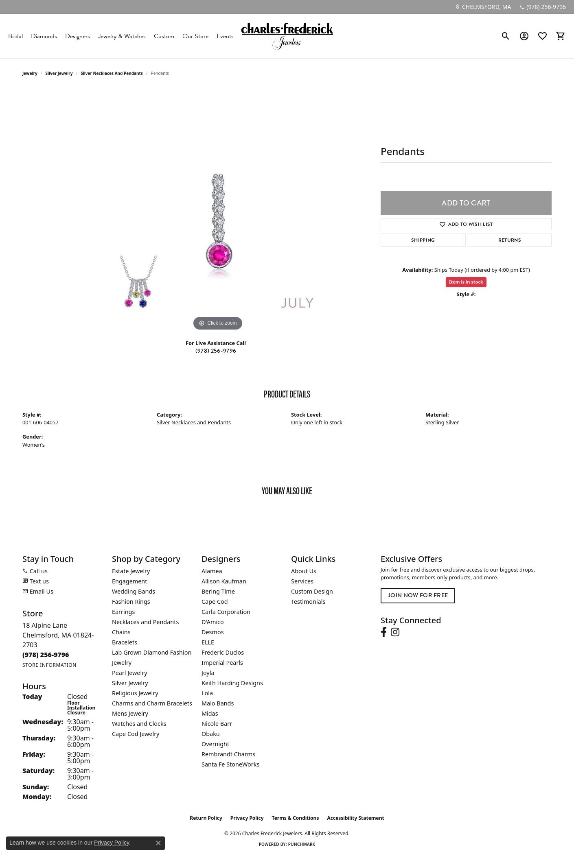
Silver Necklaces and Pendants (112, 73)
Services (302, 581)
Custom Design (312, 591)
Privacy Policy (247, 818)
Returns (509, 240)
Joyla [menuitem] (208, 673)
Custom (164, 36)
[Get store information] (49, 665)
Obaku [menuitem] (211, 734)
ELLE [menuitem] (208, 642)
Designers (77, 36)
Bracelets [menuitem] (124, 642)
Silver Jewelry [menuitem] (130, 683)
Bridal (15, 36)
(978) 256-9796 (215, 351)
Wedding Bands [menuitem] (133, 591)
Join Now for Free (418, 595)
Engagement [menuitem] (129, 581)
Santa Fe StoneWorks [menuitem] (230, 764)
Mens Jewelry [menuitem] (130, 713)
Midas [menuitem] (210, 713)
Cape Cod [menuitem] (215, 601)
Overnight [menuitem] (215, 744)
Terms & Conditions (295, 818)
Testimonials (308, 601)
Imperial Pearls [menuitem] (222, 662)
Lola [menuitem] (207, 693)
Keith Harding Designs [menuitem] (232, 683)
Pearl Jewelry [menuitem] (129, 673)
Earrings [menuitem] (123, 612)
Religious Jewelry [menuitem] (135, 693)
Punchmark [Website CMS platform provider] (301, 844)
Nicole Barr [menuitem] (217, 723)
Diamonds (44, 36)
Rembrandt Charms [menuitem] (228, 754)
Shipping (423, 240)
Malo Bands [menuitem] (218, 703)
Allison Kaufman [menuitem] (224, 581)
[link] (483, 7)
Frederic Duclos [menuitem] (223, 652)
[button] (506, 36)
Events (225, 36)
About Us (303, 571)
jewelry (29, 73)
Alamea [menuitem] (212, 571)
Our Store (195, 36)
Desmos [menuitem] (213, 632)
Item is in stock (466, 282)
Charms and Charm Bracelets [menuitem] (152, 703)
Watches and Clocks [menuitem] (139, 723)
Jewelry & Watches (122, 36)
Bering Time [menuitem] (218, 591)
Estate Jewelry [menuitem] (131, 571)
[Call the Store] (45, 654)
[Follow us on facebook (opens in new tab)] (384, 632)
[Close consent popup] (158, 843)
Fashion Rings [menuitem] (131, 601)
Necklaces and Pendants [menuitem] (145, 622)
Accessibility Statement (355, 818)
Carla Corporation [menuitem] (226, 612)
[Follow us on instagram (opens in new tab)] (395, 632)
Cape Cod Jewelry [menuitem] (135, 734)
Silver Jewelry (59, 73)
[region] (218, 211)
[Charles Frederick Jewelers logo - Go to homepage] (287, 36)
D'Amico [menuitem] (213, 622)
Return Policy (206, 818)
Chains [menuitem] (121, 632)
